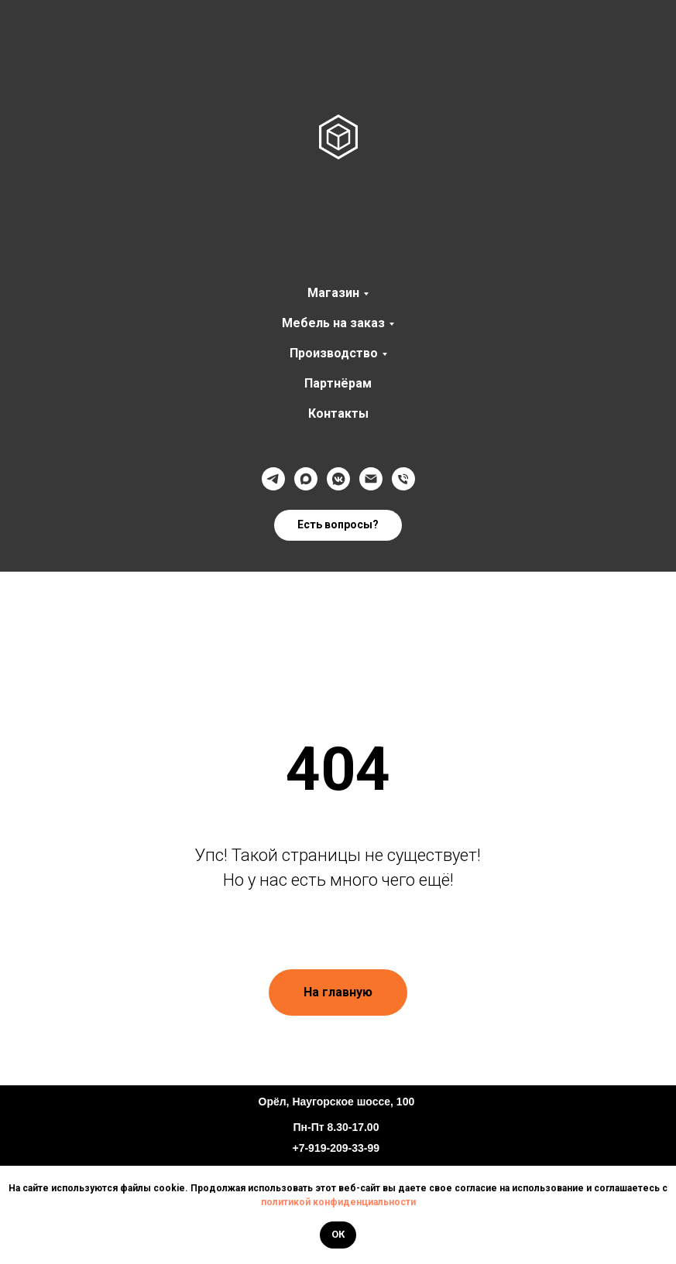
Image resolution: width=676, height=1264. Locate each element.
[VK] (338, 478)
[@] (371, 478)
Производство (334, 353)
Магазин (333, 292)
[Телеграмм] (273, 478)
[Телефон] (403, 478)
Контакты (338, 413)
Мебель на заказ (333, 323)
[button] (338, 525)
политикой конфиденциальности (338, 1202)
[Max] (305, 478)
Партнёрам (338, 383)
